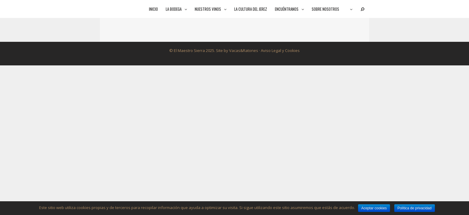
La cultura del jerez (250, 9)
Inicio (153, 9)
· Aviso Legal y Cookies (279, 50)
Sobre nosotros (325, 9)
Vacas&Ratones (243, 50)
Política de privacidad (415, 208)
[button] (186, 9)
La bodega (178, 9)
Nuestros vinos (212, 9)
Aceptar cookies (374, 208)
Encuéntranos (291, 9)
